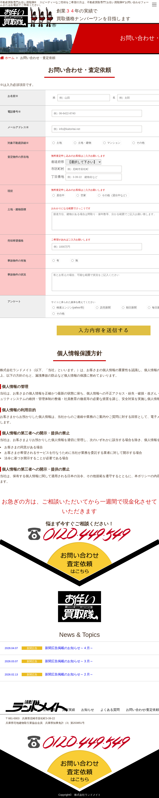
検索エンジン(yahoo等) (68, 307)
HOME (32, 710)
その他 (138, 142)
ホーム (7, 58)
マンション (112, 142)
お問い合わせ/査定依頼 (142, 710)
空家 (81, 195)
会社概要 (49, 710)
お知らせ (87, 710)
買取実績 (68, 710)
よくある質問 (110, 710)
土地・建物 (82, 142)
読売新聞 (103, 307)
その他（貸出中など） (113, 195)
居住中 (58, 195)
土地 (57, 142)
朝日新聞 (129, 307)
